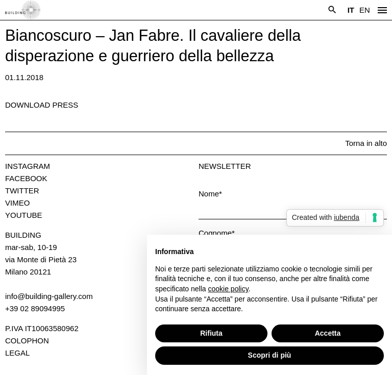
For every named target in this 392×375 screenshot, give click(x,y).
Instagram (27, 166)
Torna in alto (366, 143)
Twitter (22, 190)
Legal (17, 352)
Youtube (23, 215)
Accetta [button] (328, 333)
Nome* (210, 193)
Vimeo (17, 202)
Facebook (26, 178)
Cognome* (217, 233)
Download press (41, 105)
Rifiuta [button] (211, 333)
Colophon (27, 340)
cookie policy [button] (228, 289)
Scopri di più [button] (269, 355)
